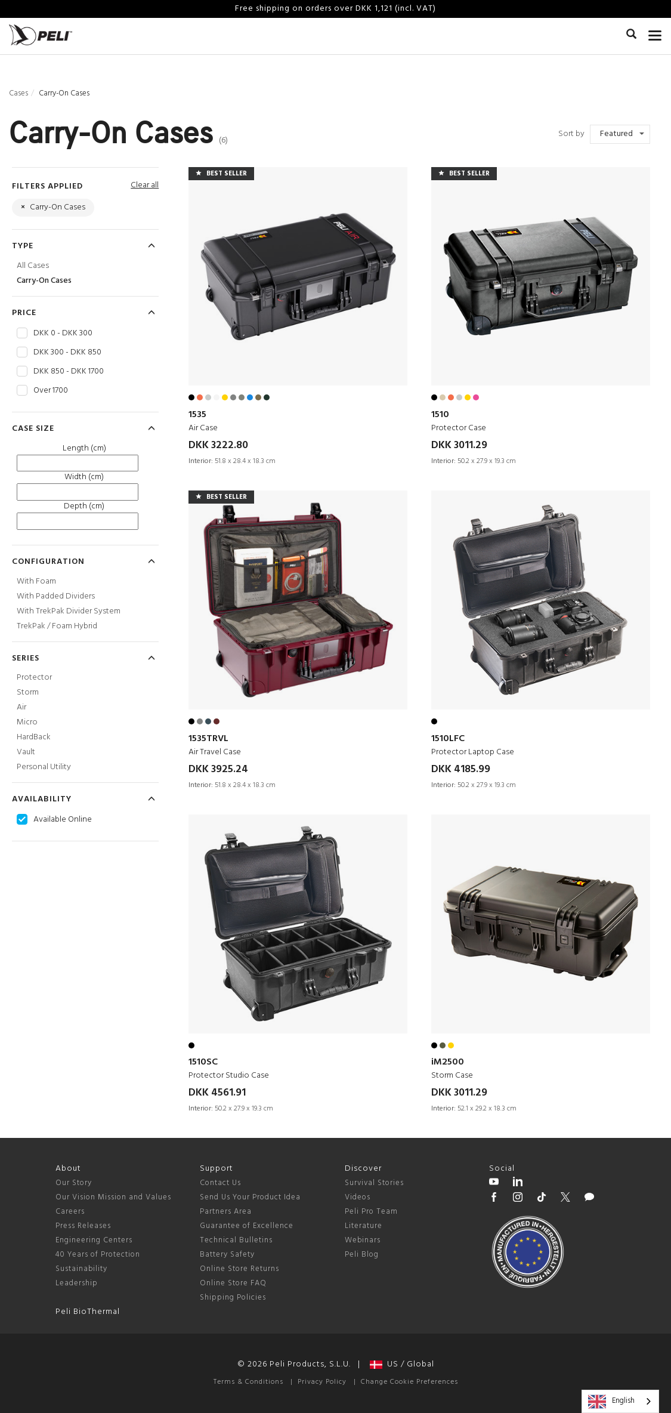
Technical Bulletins (236, 1240)
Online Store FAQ (233, 1283)
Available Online (62, 820)
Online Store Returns (239, 1269)
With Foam (36, 581)
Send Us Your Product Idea (250, 1197)
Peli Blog (362, 1254)
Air (21, 707)
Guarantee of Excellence (246, 1226)
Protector (34, 677)
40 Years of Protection (97, 1254)
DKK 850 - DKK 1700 (68, 372)
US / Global (402, 1364)
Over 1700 (50, 391)
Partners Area (226, 1211)
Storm (28, 692)
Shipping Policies (233, 1297)
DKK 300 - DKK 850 (67, 353)
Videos (357, 1197)
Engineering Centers (93, 1240)
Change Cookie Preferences (409, 1382)
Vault (26, 752)
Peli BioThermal (87, 1312)
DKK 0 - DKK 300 (62, 334)
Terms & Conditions (248, 1382)
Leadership (76, 1283)
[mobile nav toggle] (655, 33)
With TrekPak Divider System (68, 611)
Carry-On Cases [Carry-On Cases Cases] (44, 281)
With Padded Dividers (56, 596)
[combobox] (620, 1401)
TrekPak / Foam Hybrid (57, 626)
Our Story (73, 1183)
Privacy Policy (322, 1382)
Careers (70, 1211)
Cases (18, 93)
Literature (363, 1226)
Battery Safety (227, 1254)
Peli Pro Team (371, 1211)
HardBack (34, 737)
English (611, 1402)
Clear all (145, 185)
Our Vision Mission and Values (113, 1197)
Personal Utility (44, 767)
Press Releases (83, 1226)
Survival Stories (374, 1183)
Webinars (363, 1240)
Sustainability (81, 1269)
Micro (27, 722)
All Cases (33, 266)
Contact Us (220, 1183)
